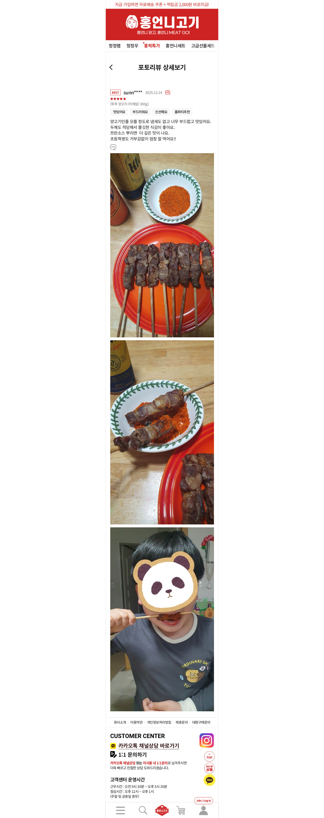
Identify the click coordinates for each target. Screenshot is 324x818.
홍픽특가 (152, 45)
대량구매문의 (201, 722)
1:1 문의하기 (132, 754)
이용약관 (136, 722)
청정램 (115, 45)
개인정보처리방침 (159, 722)
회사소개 (120, 722)
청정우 (132, 45)
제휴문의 (182, 722)
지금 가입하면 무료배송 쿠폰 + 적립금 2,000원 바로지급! (162, 4)
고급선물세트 (203, 45)
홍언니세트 (175, 45)
